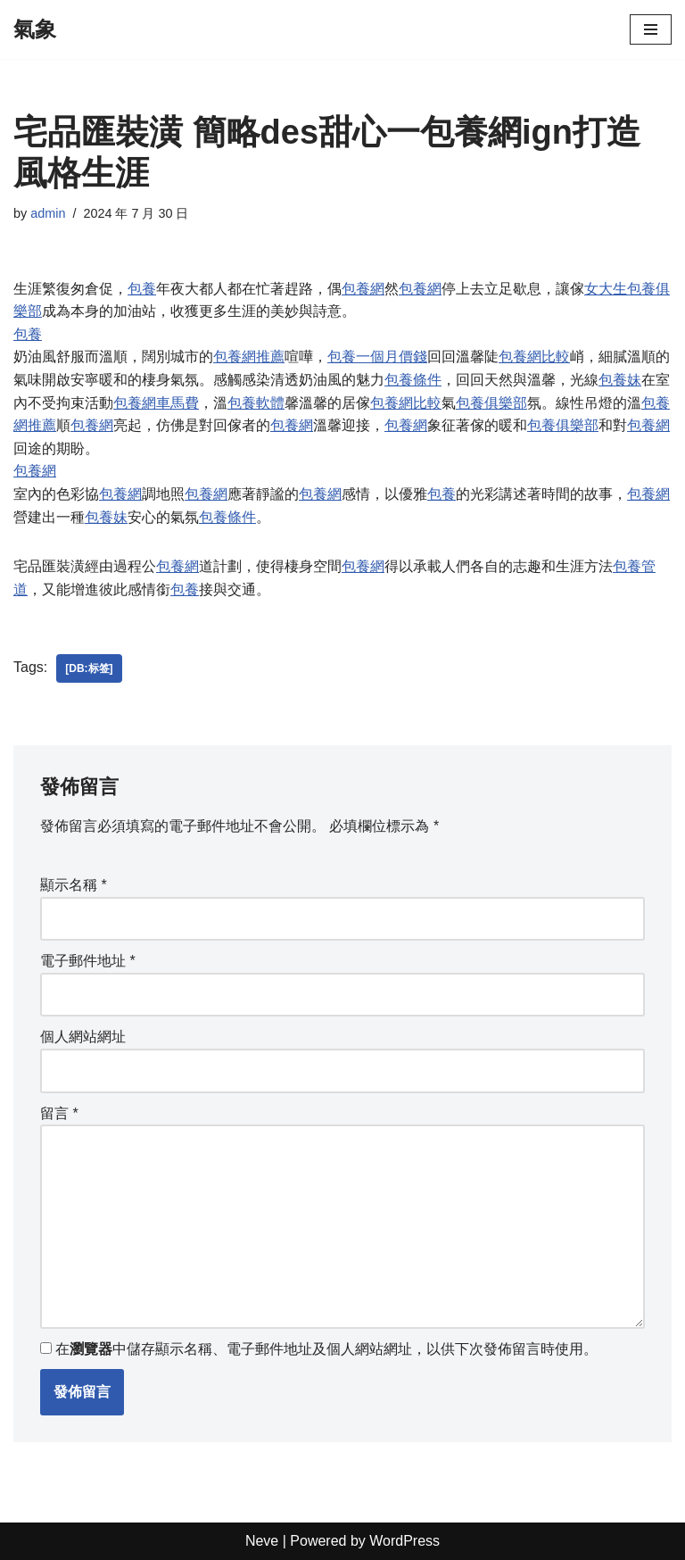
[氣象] (34, 29)
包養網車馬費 (156, 403)
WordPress (404, 1540)
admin (47, 213)
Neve (261, 1540)
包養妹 (619, 379)
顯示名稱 (73, 884)
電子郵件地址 (88, 960)
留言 (59, 1113)
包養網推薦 (249, 356)
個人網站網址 (83, 1036)
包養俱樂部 (491, 403)
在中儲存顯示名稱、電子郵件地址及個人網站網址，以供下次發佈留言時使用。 (326, 1349)
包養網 (363, 288)
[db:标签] (88, 668)
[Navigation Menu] (651, 29)
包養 (142, 288)
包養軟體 (256, 403)
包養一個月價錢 (377, 356)
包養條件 (413, 379)
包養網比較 (534, 356)
